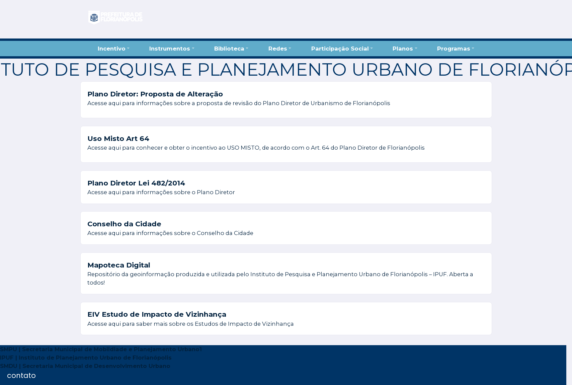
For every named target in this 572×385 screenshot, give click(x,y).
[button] (113, 48)
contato (21, 375)
